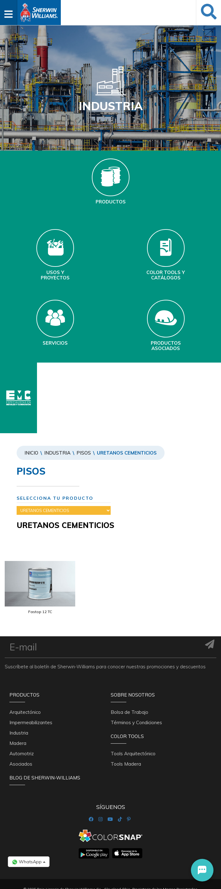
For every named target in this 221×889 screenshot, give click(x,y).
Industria (57, 453)
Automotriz (21, 754)
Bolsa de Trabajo (129, 712)
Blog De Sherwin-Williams (44, 778)
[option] (40, 595)
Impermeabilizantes (30, 722)
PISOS (83, 453)
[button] (202, 870)
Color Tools (127, 736)
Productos (24, 695)
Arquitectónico (25, 712)
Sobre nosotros (133, 695)
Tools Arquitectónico (133, 754)
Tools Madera (126, 764)
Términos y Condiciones (136, 722)
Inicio (31, 453)
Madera (17, 743)
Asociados (20, 764)
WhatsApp (28, 862)
